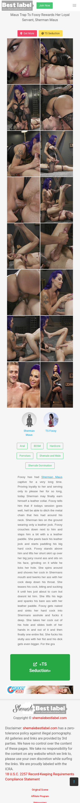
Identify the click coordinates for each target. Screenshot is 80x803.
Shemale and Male (50, 455)
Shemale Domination (40, 465)
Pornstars (25, 455)
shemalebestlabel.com (49, 718)
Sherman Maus (29, 424)
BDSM (37, 446)
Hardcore (55, 446)
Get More (27, 33)
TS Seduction (50, 33)
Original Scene (40, 789)
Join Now (44, 5)
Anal (22, 446)
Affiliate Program (40, 796)
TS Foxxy (51, 422)
